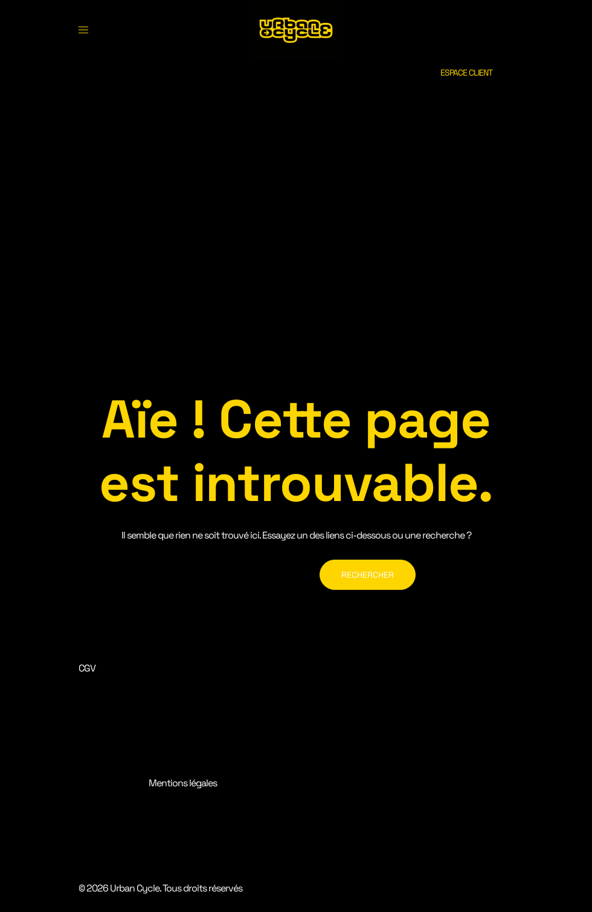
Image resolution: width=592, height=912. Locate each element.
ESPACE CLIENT (466, 72)
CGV (87, 668)
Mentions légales (183, 783)
